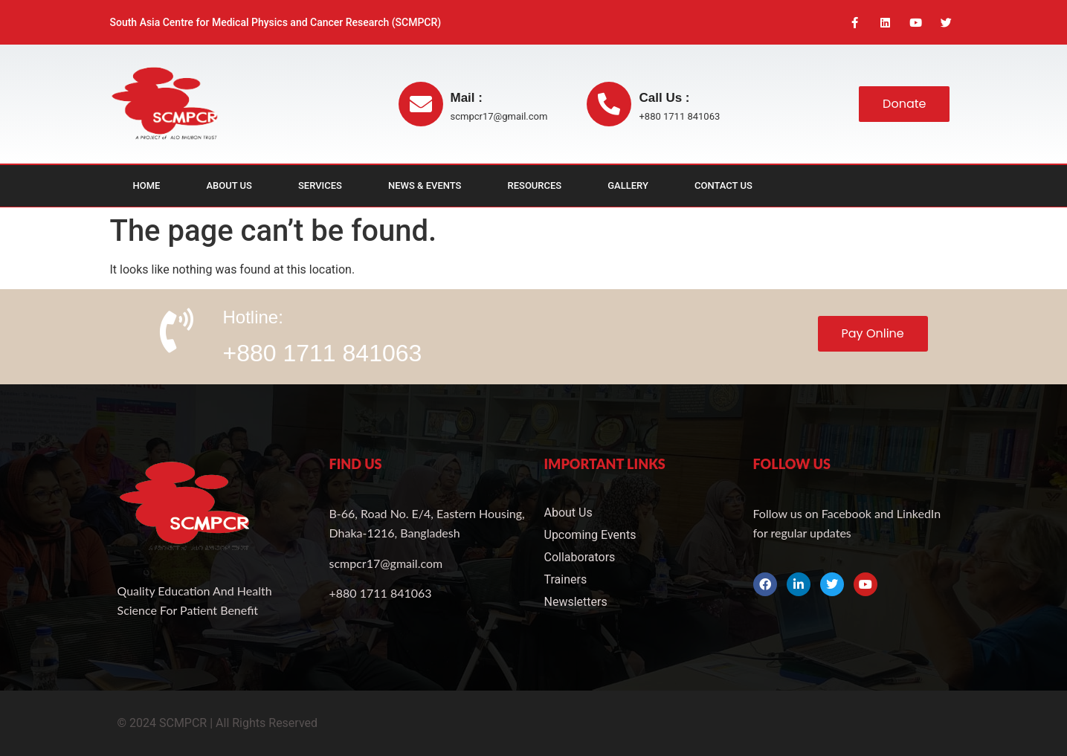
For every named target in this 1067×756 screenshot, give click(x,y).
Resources (535, 186)
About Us (229, 186)
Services (320, 186)
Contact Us (723, 186)
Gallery (627, 186)
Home (147, 186)
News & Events (425, 186)
